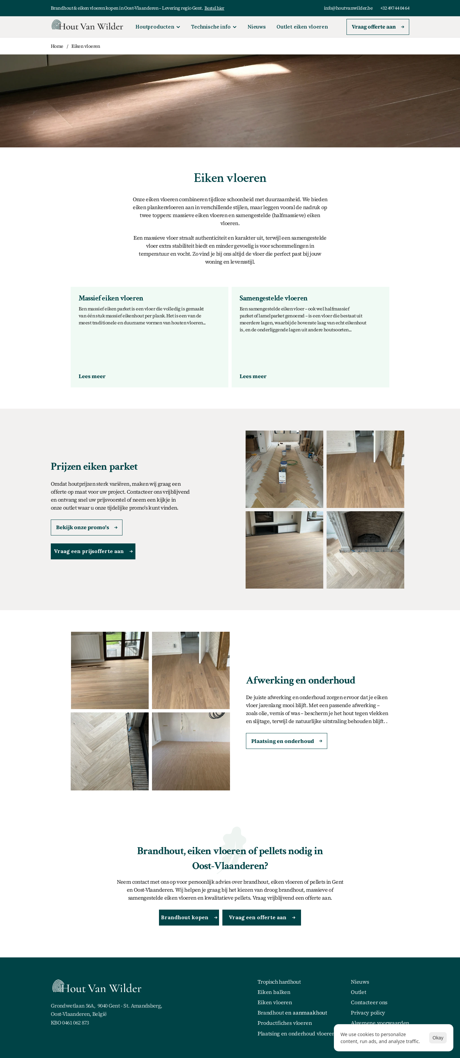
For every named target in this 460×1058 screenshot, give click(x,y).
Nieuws (257, 27)
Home (57, 46)
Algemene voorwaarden (380, 1022)
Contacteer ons (369, 1002)
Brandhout (271, 1012)
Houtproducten (154, 27)
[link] (92, 376)
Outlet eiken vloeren (302, 27)
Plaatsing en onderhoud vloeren (296, 1033)
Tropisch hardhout (279, 981)
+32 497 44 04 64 (394, 8)
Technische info (211, 27)
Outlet (358, 992)
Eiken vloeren (85, 46)
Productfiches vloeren (285, 1022)
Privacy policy (368, 1012)
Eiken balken (274, 992)
